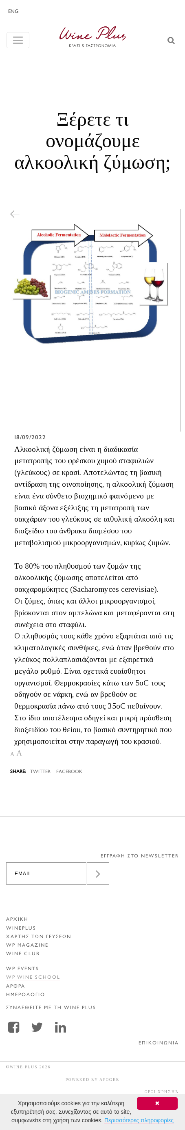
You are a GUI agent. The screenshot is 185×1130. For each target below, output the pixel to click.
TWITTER (40, 772)
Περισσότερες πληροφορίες (139, 1120)
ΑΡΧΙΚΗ (17, 919)
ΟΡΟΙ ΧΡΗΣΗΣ (162, 1091)
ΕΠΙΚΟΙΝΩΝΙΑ (159, 1043)
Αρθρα (15, 986)
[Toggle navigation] (18, 40)
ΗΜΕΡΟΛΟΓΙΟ (25, 995)
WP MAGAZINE (27, 945)
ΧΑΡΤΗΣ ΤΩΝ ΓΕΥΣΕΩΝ (38, 937)
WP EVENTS (22, 969)
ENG (13, 11)
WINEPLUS (21, 928)
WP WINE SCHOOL (33, 977)
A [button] (12, 754)
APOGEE (109, 1079)
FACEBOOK (69, 772)
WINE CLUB (23, 954)
